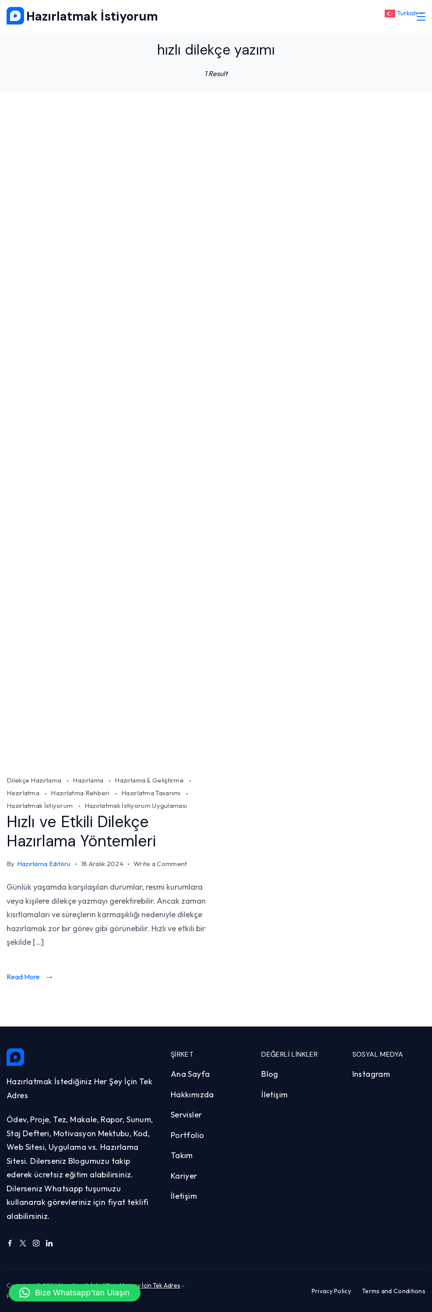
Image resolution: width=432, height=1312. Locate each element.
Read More (23, 975)
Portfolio (187, 1135)
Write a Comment (160, 863)
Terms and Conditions (393, 1290)
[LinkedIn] (49, 1242)
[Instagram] (36, 1242)
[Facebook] (10, 1242)
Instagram (371, 1073)
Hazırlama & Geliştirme (150, 780)
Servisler (186, 1114)
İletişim (184, 1195)
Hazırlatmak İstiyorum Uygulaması (135, 805)
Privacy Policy (331, 1290)
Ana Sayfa (190, 1073)
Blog (269, 1073)
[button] (74, 1293)
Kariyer (184, 1175)
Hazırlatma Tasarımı (151, 793)
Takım (182, 1155)
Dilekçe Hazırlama (35, 780)
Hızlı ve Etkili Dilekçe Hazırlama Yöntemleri (84, 831)
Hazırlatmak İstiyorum (92, 16)
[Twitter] (23, 1242)
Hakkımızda (192, 1094)
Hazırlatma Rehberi (81, 793)
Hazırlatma (24, 793)
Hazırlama (89, 780)
